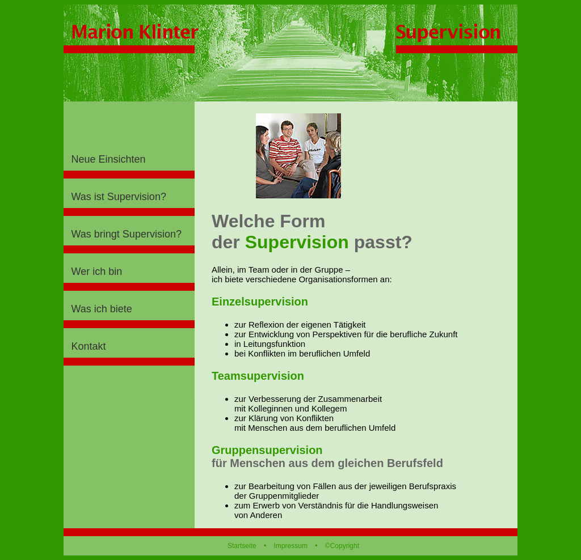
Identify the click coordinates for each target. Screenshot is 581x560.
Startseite (242, 546)
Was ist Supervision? (118, 196)
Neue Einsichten (108, 159)
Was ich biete (101, 309)
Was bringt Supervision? (126, 234)
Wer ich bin (97, 271)
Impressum (291, 546)
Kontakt (88, 346)
